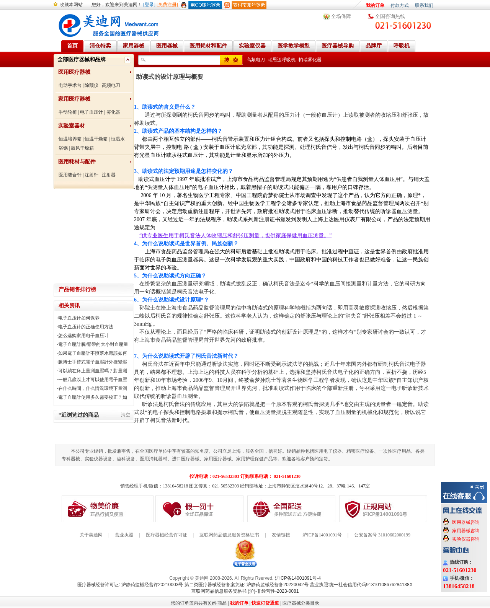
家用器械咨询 (466, 530)
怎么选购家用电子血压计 (83, 335)
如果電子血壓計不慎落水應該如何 (92, 353)
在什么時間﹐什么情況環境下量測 (92, 388)
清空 (125, 414)
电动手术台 (70, 85)
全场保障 (341, 16)
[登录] (149, 4)
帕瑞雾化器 (310, 59)
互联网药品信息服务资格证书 (229, 535)
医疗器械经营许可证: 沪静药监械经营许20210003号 (130, 584)
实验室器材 (71, 126)
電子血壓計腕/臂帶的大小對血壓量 (93, 344)
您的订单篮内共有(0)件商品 (199, 603)
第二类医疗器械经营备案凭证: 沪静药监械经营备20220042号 (247, 584)
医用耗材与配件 (77, 162)
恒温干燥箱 (96, 139)
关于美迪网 (91, 535)
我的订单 (375, 5)
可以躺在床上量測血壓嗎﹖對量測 (92, 370)
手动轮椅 (68, 112)
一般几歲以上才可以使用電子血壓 (92, 379)
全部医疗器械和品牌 (81, 59)
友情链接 (281, 535)
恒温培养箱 (70, 139)
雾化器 (113, 112)
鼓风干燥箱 (82, 148)
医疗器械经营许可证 (166, 535)
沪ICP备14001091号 (322, 535)
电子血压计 (91, 112)
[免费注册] (167, 4)
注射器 (109, 175)
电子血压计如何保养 (79, 318)
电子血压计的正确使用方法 (85, 326)
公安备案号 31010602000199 (382, 535)
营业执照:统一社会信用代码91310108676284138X (361, 584)
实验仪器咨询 (466, 539)
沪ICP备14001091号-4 (298, 578)
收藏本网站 (71, 4)
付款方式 (399, 5)
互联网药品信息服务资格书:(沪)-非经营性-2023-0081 (245, 591)
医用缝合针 (70, 175)
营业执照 (124, 535)
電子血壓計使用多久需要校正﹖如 (92, 397)
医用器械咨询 (466, 522)
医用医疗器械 (74, 72)
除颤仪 (91, 85)
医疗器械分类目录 (301, 603)
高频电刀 (111, 85)
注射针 (91, 175)
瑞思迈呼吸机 (282, 59)
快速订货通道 (265, 603)
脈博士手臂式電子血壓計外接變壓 (92, 362)
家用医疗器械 (74, 99)
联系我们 (424, 5)
